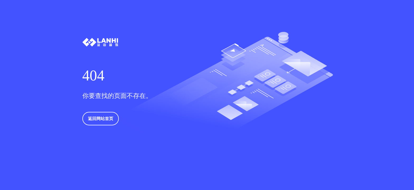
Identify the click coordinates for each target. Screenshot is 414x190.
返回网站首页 (100, 118)
